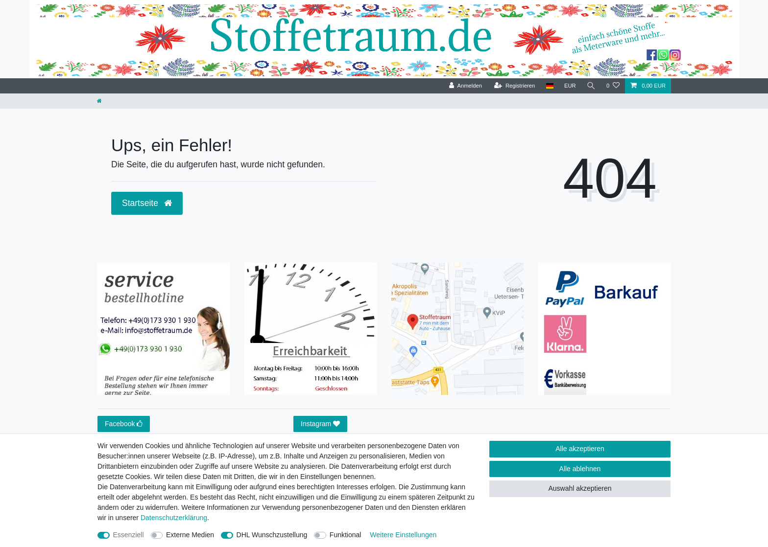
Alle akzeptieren (579, 449)
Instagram (320, 424)
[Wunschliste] (613, 85)
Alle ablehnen (580, 469)
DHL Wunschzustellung (272, 535)
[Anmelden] (465, 85)
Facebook (124, 424)
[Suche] (591, 85)
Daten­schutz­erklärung (174, 518)
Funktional (345, 535)
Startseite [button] (147, 203)
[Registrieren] (514, 85)
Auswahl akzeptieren (579, 488)
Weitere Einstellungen (403, 535)
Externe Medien (190, 535)
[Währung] (570, 85)
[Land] (549, 85)
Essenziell (128, 535)
